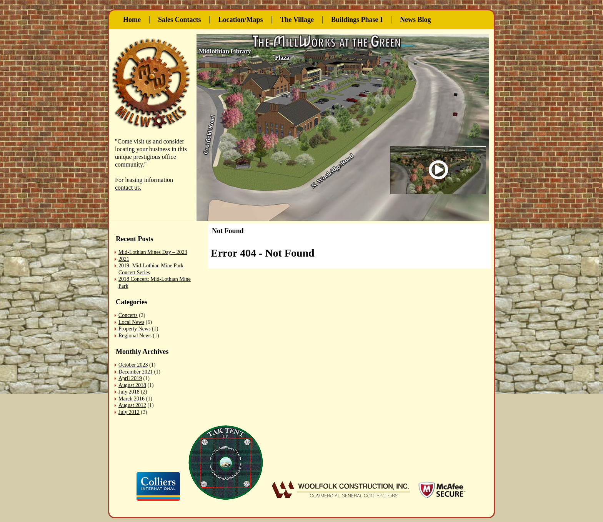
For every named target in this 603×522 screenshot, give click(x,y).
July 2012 (129, 412)
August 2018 (132, 385)
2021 (123, 259)
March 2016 (131, 399)
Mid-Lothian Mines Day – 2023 (152, 252)
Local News (131, 322)
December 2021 (135, 372)
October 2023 (133, 365)
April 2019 (130, 378)
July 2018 (129, 392)
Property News (134, 329)
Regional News (135, 336)
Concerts (128, 315)
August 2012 (132, 405)
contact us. (128, 187)
